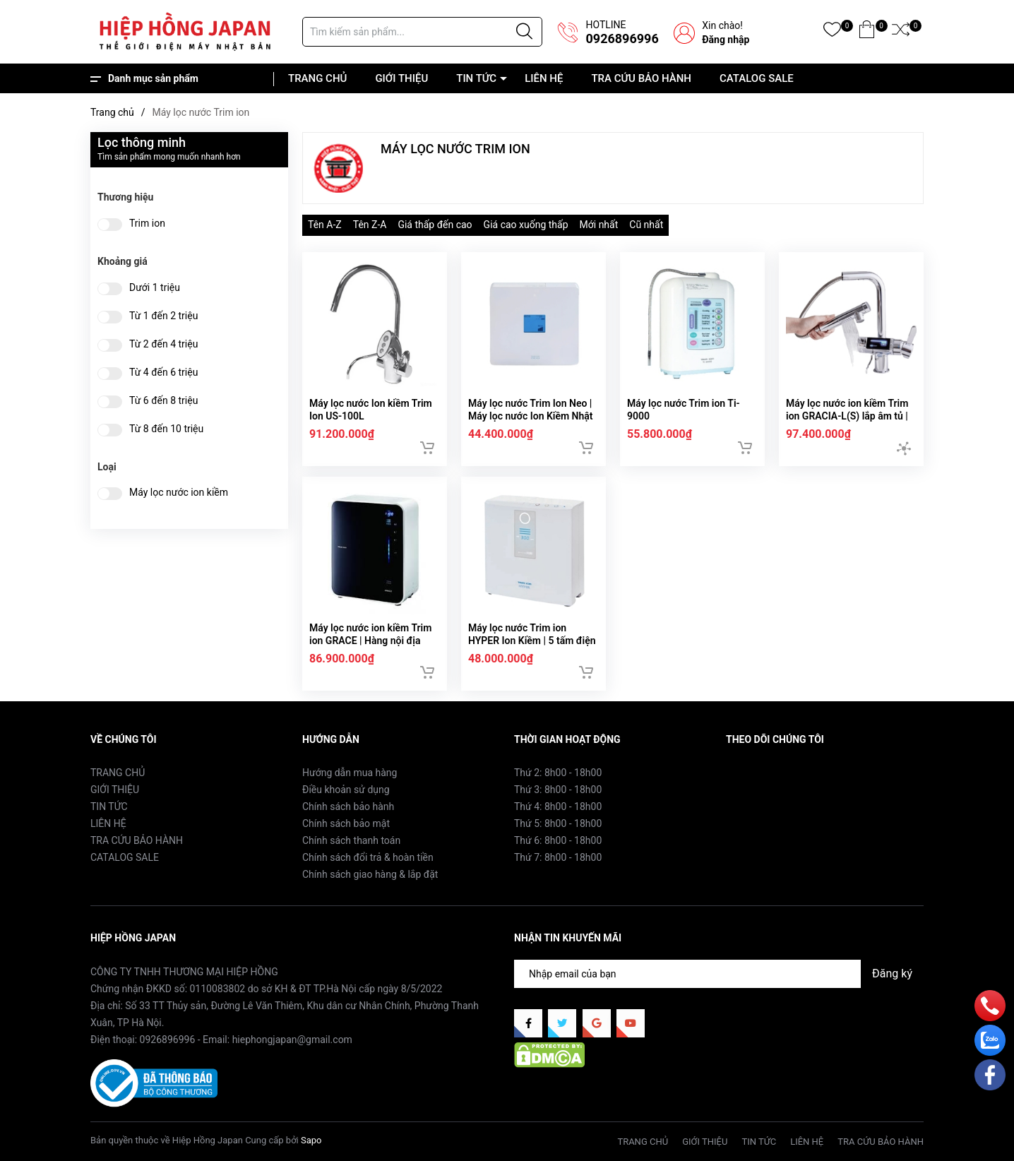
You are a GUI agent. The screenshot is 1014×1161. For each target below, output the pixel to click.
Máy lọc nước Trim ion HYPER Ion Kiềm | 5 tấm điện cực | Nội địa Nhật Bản (532, 640)
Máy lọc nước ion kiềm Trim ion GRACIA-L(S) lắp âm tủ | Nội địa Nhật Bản (847, 416)
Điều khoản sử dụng (346, 789)
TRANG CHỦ (317, 78)
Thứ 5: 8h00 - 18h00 (558, 823)
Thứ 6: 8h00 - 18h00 (558, 840)
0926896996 (621, 38)
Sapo (311, 1140)
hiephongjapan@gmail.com (292, 1039)
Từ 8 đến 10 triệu (166, 429)
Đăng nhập (725, 39)
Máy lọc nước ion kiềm (178, 492)
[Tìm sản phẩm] (422, 32)
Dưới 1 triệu (154, 287)
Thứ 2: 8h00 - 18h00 (558, 772)
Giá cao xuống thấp (526, 224)
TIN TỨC (476, 78)
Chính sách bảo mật (346, 823)
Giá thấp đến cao (435, 224)
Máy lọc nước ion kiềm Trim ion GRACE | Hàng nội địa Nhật (370, 640)
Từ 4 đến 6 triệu (163, 372)
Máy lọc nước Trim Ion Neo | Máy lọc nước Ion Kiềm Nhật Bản (530, 416)
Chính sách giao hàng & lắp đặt (370, 874)
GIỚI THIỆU (401, 78)
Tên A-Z (325, 224)
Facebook (747, 772)
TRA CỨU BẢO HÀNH (641, 78)
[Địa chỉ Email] (719, 974)
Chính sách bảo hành (348, 806)
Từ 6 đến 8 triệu (163, 400)
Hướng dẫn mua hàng (349, 772)
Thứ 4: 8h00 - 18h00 (558, 806)
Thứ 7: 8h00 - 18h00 (558, 857)
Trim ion (147, 223)
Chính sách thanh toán (351, 840)
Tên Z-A (370, 224)
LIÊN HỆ (544, 78)
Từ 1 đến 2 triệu (163, 316)
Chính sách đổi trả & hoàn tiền (368, 857)
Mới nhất (599, 224)
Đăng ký (892, 973)
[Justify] (524, 32)
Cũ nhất (646, 224)
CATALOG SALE (757, 78)
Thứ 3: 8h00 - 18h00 (558, 789)
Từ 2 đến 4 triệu (163, 344)
